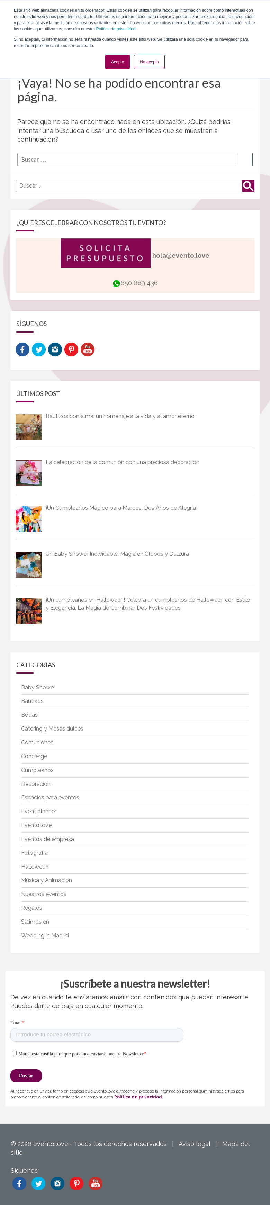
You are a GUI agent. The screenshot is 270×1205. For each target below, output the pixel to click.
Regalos (31, 908)
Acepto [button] (117, 62)
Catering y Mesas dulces (52, 728)
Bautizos (32, 701)
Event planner (38, 811)
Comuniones (37, 742)
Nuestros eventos (43, 894)
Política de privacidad (115, 29)
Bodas (29, 715)
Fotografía (34, 853)
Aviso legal (194, 1144)
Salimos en (35, 921)
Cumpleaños (37, 770)
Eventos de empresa (47, 839)
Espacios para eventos (50, 797)
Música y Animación (46, 880)
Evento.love (36, 825)
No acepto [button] (149, 62)
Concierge (34, 756)
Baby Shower (38, 687)
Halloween (34, 866)
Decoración (36, 784)
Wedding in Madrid (45, 935)
